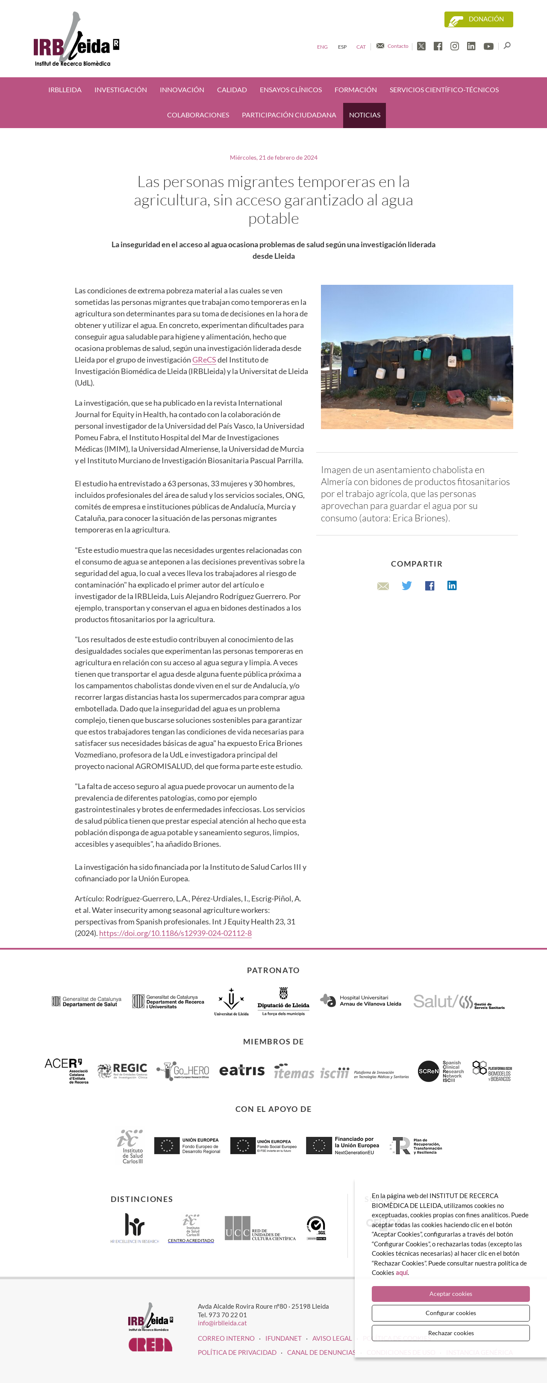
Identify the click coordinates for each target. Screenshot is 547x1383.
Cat (361, 47)
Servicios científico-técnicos (444, 90)
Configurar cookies (451, 1312)
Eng (322, 47)
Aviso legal (332, 1338)
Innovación (182, 90)
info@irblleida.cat (222, 1323)
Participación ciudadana (289, 115)
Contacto (398, 46)
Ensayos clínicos (291, 90)
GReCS (204, 359)
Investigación (120, 90)
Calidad (232, 90)
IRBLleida (65, 90)
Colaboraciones (198, 115)
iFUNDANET (283, 1338)
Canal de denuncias (321, 1352)
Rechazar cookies (451, 1332)
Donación (486, 19)
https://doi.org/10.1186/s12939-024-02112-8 (175, 933)
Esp (342, 47)
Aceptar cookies (450, 1293)
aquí (402, 1272)
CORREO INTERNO (226, 1338)
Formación (356, 90)
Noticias (364, 115)
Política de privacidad (237, 1352)
